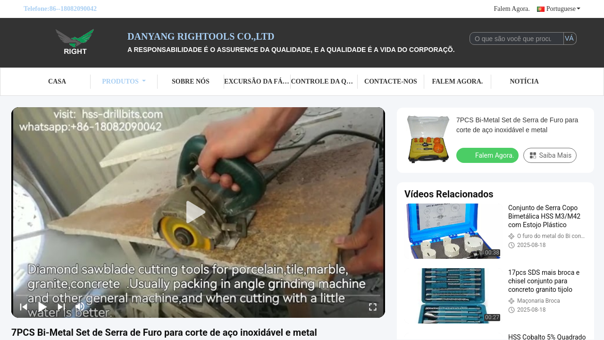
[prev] (23, 306)
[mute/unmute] (80, 306)
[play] (198, 212)
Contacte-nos (390, 81)
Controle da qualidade (324, 81)
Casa (57, 81)
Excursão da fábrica (257, 81)
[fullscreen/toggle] (372, 306)
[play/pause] (42, 306)
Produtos (124, 81)
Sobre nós (191, 81)
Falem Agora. (512, 8)
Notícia (524, 81)
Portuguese (563, 8)
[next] (61, 306)
